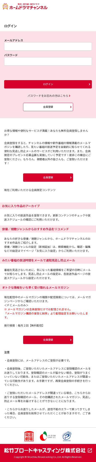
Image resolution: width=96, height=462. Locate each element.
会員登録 (48, 106)
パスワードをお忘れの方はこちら (48, 96)
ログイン (48, 84)
